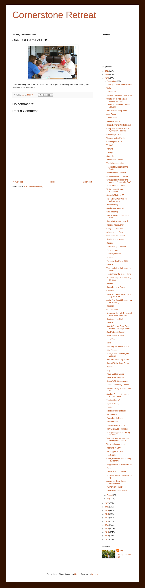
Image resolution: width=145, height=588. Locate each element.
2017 (107, 518)
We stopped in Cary (114, 451)
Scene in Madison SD (115, 195)
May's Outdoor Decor (115, 374)
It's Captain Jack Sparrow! (117, 429)
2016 (107, 521)
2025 (107, 71)
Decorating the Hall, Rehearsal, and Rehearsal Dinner (119, 314)
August (110, 495)
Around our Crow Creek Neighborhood (116, 482)
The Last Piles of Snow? (116, 425)
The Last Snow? (113, 400)
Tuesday (110, 257)
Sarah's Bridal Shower (115, 332)
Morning (109, 149)
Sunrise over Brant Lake (116, 411)
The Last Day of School (116, 246)
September (111, 81)
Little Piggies (111, 350)
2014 (107, 529)
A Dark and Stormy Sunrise (117, 385)
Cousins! (110, 291)
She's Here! (111, 156)
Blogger (94, 574)
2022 (107, 503)
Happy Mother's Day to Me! (117, 359)
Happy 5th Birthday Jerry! (116, 110)
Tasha (108, 88)
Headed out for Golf (114, 319)
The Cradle (111, 92)
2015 (107, 525)
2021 (107, 507)
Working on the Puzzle (115, 138)
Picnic (108, 468)
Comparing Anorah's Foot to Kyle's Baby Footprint (117, 129)
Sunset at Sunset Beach (116, 472)
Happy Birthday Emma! (115, 287)
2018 (107, 514)
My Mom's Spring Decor (116, 487)
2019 (107, 510)
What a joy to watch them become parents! (116, 100)
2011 (107, 539)
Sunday (109, 283)
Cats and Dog (112, 212)
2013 (107, 532)
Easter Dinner (112, 422)
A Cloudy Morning (113, 254)
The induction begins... (115, 163)
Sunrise (109, 243)
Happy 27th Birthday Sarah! (117, 363)
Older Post (87, 182)
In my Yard (110, 339)
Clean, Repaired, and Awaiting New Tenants (118, 460)
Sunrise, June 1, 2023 (115, 225)
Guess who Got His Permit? (117, 176)
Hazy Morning (112, 205)
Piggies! (109, 367)
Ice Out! (109, 407)
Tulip (108, 370)
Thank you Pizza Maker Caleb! (119, 84)
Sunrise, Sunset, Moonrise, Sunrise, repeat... (117, 395)
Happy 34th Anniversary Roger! (119, 221)
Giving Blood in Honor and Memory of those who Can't (118, 181)
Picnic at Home (112, 250)
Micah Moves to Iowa (115, 336)
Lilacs (108, 343)
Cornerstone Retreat (54, 15)
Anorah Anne (111, 118)
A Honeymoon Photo (114, 232)
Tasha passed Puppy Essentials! (115, 190)
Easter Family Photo (114, 418)
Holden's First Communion (117, 381)
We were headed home (116, 444)
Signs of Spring (112, 404)
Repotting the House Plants (117, 346)
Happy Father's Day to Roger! (118, 125)
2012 (107, 536)
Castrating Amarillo (114, 134)
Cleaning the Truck (114, 142)
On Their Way (112, 310)
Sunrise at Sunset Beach (116, 491)
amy (121, 550)
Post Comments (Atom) (33, 186)
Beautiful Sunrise (113, 121)
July (109, 499)
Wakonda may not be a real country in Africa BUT (117, 439)
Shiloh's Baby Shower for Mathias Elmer (116, 200)
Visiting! (109, 145)
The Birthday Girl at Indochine (118, 274)
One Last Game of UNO (116, 236)
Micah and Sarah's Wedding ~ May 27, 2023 (118, 295)
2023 (107, 78)
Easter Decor (111, 414)
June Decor (111, 114)
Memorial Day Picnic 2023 (117, 261)
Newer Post (18, 182)
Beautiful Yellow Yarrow (116, 173)
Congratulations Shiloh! (116, 228)
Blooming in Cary (113, 448)
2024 (107, 74)
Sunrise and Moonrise (115, 377)
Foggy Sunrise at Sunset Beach (119, 464)
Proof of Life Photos (114, 160)
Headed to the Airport (115, 239)
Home (52, 182)
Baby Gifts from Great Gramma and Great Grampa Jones (119, 327)
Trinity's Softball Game (115, 186)
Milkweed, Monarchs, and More (119, 95)
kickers (77, 574)
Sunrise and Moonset (115, 208)
